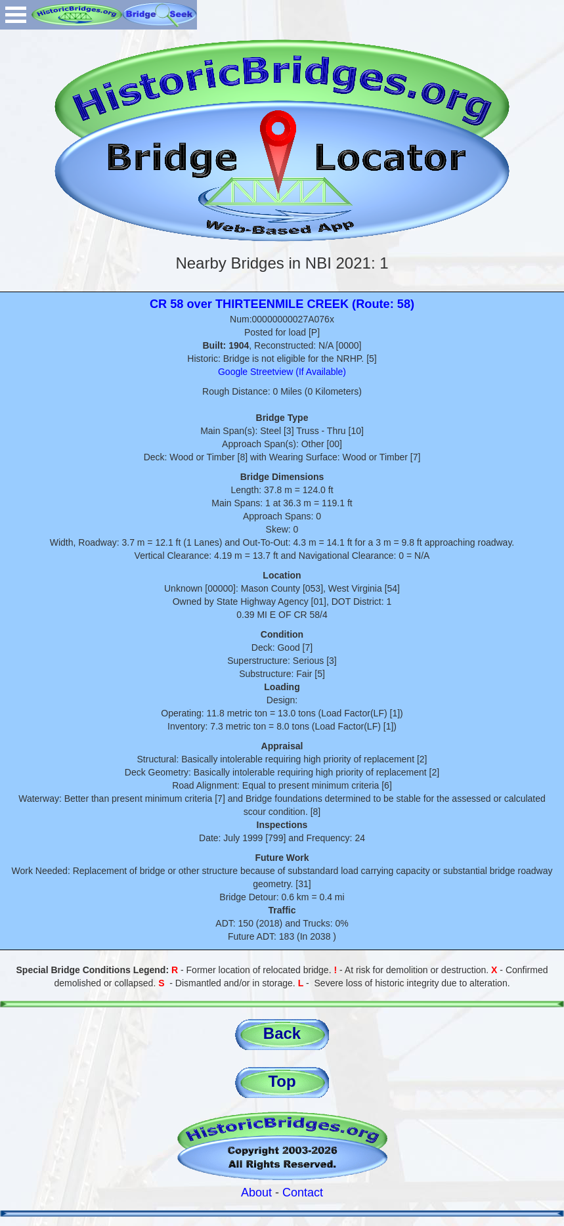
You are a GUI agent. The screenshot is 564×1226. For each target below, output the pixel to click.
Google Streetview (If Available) (282, 371)
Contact (302, 1192)
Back (282, 1033)
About (256, 1192)
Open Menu (16, 15)
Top (281, 1081)
